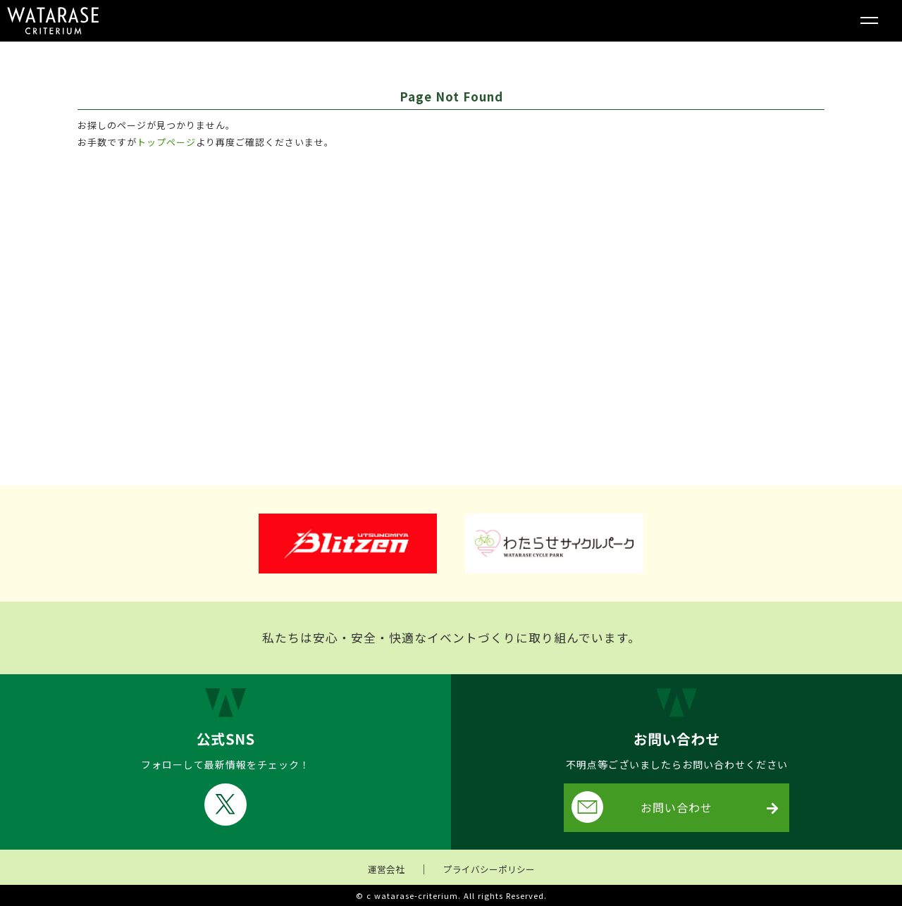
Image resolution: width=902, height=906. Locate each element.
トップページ (166, 142)
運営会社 (386, 869)
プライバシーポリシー (489, 869)
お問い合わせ (642, 807)
